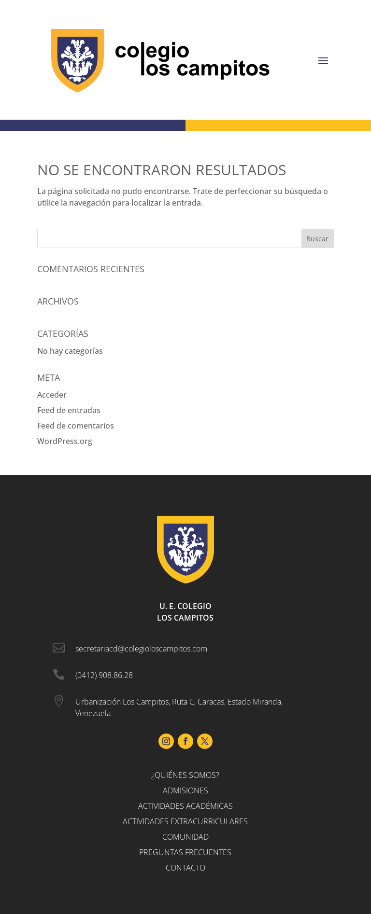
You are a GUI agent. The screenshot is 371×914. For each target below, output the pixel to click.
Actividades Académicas (185, 806)
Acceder (52, 394)
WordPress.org (64, 441)
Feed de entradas (68, 410)
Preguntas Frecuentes (185, 852)
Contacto (185, 867)
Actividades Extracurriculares (185, 821)
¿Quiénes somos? (185, 775)
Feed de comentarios (75, 425)
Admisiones (185, 790)
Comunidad (185, 836)
